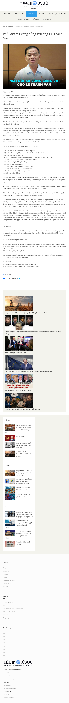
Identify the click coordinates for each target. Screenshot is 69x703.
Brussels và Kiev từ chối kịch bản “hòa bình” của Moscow (22, 409)
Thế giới (42, 13)
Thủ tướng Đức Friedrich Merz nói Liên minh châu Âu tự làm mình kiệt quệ (28, 371)
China (4, 621)
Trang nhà (7, 13)
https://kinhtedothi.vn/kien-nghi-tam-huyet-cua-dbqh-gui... (23, 266)
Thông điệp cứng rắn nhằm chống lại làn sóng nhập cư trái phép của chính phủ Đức (24, 514)
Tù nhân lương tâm (8, 602)
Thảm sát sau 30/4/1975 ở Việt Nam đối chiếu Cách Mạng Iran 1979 (23, 445)
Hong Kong (6, 618)
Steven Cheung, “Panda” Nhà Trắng (16, 352)
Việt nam (31, 13)
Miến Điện (6, 614)
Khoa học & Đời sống (57, 13)
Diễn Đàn (36, 19)
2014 (4, 640)
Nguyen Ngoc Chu (8, 92)
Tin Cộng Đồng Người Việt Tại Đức (13, 608)
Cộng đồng (19, 13)
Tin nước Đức (23, 19)
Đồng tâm (5, 605)
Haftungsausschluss (9, 697)
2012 (4, 633)
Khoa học (7, 465)
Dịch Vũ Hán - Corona (9, 611)
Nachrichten (8, 507)
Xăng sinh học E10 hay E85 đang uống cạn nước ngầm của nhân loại (26, 313)
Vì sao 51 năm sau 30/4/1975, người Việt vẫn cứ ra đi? (24, 454)
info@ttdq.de (7, 685)
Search (48, 19)
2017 (4, 649)
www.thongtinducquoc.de (10, 679)
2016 (4, 646)
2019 (4, 655)
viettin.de (34, 9)
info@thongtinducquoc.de (11, 688)
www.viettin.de (8, 672)
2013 (4, 636)
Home (5, 26)
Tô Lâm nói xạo (20, 436)
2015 (4, 643)
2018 (4, 652)
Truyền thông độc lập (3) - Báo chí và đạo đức (19, 390)
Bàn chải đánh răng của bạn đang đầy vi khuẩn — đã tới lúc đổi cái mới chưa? (24, 481)
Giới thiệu (6, 694)
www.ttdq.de (7, 676)
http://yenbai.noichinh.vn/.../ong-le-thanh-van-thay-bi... (20, 264)
